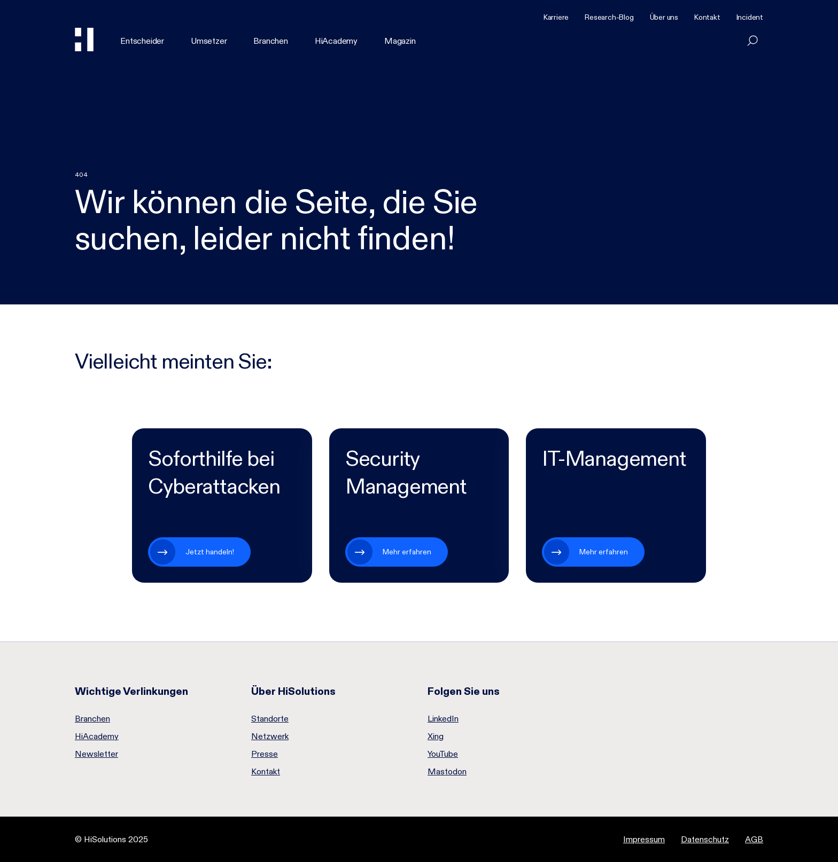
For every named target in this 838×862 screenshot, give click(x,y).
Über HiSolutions (293, 691)
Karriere (556, 17)
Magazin (400, 41)
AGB (754, 839)
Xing (436, 736)
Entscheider (142, 41)
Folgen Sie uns (464, 691)
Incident (749, 17)
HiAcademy (336, 41)
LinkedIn (443, 719)
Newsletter (96, 754)
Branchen (270, 41)
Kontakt (707, 17)
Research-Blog (609, 17)
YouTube (443, 754)
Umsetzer (209, 41)
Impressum (644, 839)
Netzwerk (270, 736)
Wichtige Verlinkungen (131, 691)
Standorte (270, 719)
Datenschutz (705, 839)
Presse (264, 754)
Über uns (664, 17)
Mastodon (447, 772)
